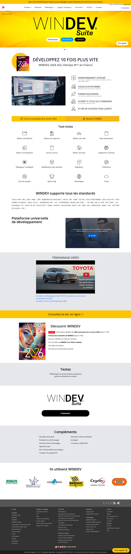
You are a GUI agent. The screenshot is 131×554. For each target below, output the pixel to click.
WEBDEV (14, 520)
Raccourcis (110, 518)
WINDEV (14, 517)
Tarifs (13, 534)
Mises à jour (89, 529)
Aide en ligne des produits (44, 523)
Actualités (110, 512)
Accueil (14, 509)
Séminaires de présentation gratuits (60, 349)
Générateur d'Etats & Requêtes (81, 437)
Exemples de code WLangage (49, 440)
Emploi (109, 514)
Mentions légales (30, 552)
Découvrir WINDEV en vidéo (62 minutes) (62, 339)
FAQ (37, 516)
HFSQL (14, 538)
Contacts (99, 7)
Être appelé (122, 43)
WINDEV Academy (63, 530)
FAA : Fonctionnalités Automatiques (51, 450)
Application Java (44, 446)
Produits (27, 7)
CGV (39, 552)
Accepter (93, 235)
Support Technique (64, 7)
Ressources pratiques (42, 518)
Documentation (16, 529)
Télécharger (49, 7)
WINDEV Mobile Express (93, 522)
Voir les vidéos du (65, 342)
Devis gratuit (90, 512)
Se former (61, 509)
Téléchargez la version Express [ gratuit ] (65, 374)
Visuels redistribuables (93, 531)
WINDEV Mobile (16, 522)
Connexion (125, 8)
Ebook (102, 332)
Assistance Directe (42, 512)
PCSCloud (15, 543)
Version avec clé (91, 527)
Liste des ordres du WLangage (49, 443)
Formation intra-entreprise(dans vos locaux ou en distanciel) (68, 519)
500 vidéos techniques (56, 346)
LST (37, 514)
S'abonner (37, 7)
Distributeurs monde (92, 514)
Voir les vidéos (16, 531)
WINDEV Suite (16, 515)
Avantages (74, 440)
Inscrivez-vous (62, 527)
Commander (15, 536)
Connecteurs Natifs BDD (79, 443)
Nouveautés (67, 40)
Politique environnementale (66, 535)
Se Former (79, 7)
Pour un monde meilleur (65, 538)
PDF (107, 332)
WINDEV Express (91, 520)
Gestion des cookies (42, 526)
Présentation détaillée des (73, 332)
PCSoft (90, 7)
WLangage (15, 541)
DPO (108, 530)
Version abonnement (92, 524)
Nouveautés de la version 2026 (21, 524)
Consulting (61, 523)
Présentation (53, 40)
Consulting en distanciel (65, 525)
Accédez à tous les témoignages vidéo (51, 301)
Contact (109, 523)
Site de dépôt (40, 521)
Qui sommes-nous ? (113, 516)
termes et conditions (93, 231)
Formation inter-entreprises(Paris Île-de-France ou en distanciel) (69, 515)
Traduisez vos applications (48, 453)
